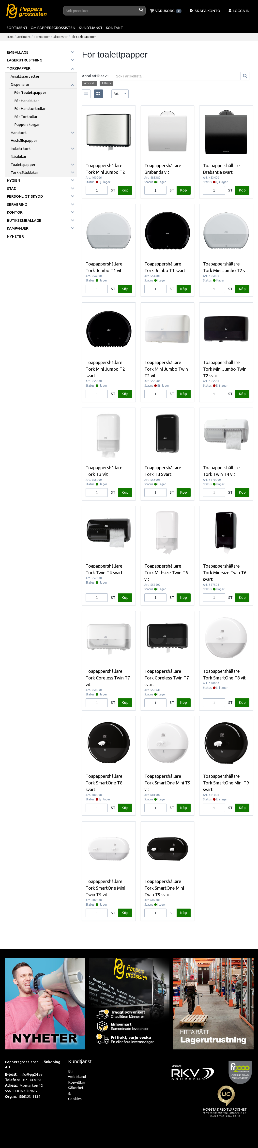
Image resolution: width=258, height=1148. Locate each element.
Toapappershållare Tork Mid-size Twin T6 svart (224, 572)
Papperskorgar (27, 124)
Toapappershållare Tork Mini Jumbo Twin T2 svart (224, 369)
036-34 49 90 (32, 1080)
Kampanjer (18, 228)
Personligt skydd (25, 196)
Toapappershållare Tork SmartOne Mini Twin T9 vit (105, 888)
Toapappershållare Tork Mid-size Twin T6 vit (166, 572)
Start (10, 36)
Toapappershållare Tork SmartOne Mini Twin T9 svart (164, 888)
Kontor (15, 212)
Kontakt (114, 28)
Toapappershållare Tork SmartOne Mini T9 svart (226, 783)
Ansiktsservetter (25, 76)
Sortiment (17, 28)
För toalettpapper (30, 92)
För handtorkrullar (30, 108)
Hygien (13, 180)
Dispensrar (60, 36)
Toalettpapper (23, 164)
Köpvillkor (77, 1082)
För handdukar (26, 101)
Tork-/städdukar (24, 172)
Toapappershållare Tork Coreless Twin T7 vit (108, 678)
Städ (11, 188)
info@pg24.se (31, 1074)
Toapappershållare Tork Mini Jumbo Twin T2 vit (166, 369)
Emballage (18, 52)
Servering (17, 204)
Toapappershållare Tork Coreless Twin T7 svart (166, 678)
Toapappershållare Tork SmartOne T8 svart (104, 783)
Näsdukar (18, 156)
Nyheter (15, 236)
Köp (124, 190)
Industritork (20, 149)
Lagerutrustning (24, 60)
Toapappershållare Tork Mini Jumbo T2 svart (105, 369)
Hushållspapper (24, 140)
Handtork (19, 133)
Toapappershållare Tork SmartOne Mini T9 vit (167, 783)
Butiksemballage (24, 220)
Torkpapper (42, 36)
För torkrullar (25, 117)
